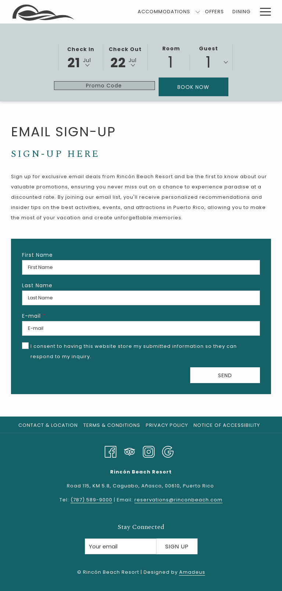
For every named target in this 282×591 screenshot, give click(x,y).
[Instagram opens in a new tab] (149, 451)
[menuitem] (164, 12)
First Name (37, 255)
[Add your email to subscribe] (120, 546)
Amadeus (192, 572)
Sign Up (177, 546)
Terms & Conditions (111, 425)
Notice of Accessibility (227, 425)
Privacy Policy (167, 425)
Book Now (202, 87)
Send (225, 375)
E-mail (34, 316)
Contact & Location (48, 425)
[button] (81, 56)
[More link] (262, 12)
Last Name (37, 285)
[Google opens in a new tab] (168, 451)
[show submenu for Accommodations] (198, 12)
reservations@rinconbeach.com (178, 499)
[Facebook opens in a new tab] (110, 451)
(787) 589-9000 (91, 499)
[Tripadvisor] (129, 451)
